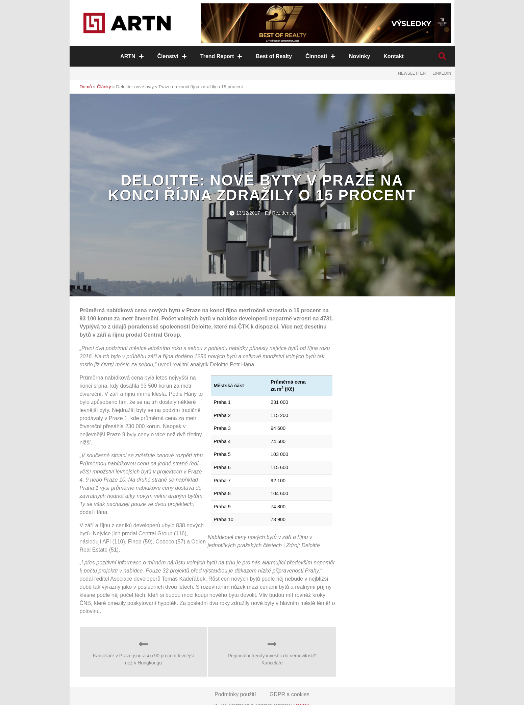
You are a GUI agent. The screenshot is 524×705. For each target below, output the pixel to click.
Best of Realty (274, 56)
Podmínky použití (235, 694)
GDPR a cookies (289, 694)
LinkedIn (441, 73)
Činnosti (320, 56)
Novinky (359, 56)
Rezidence (283, 213)
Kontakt (393, 56)
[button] (442, 56)
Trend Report (221, 56)
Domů (86, 86)
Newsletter (412, 73)
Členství (172, 56)
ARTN (132, 56)
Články (104, 86)
